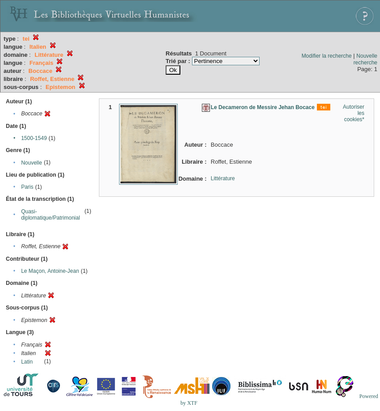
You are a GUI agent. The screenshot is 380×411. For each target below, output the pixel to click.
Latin (27, 362)
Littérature (223, 178)
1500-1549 (34, 138)
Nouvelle (31, 163)
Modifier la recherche (327, 56)
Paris (27, 187)
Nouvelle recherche (365, 59)
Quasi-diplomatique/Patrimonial (50, 214)
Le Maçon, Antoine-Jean (50, 271)
